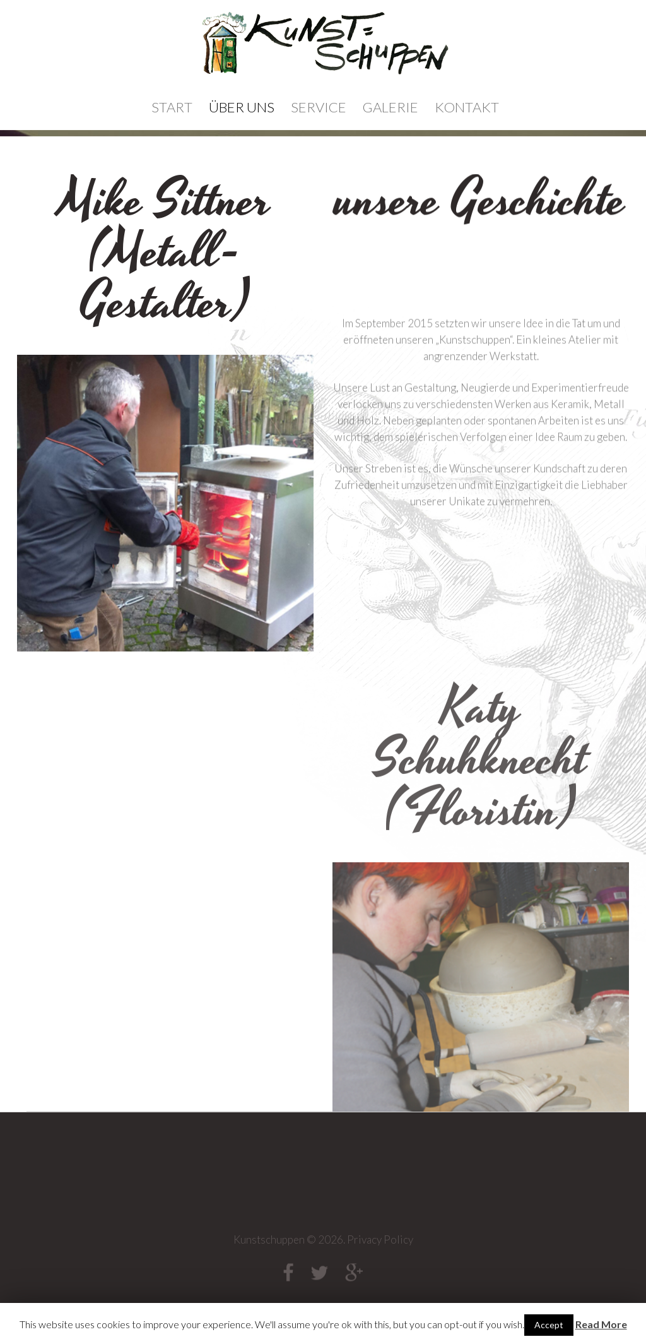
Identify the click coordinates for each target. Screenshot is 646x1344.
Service (318, 107)
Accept (548, 1324)
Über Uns (241, 107)
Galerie (390, 107)
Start (171, 107)
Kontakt (467, 107)
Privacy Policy (380, 1243)
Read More (601, 1324)
